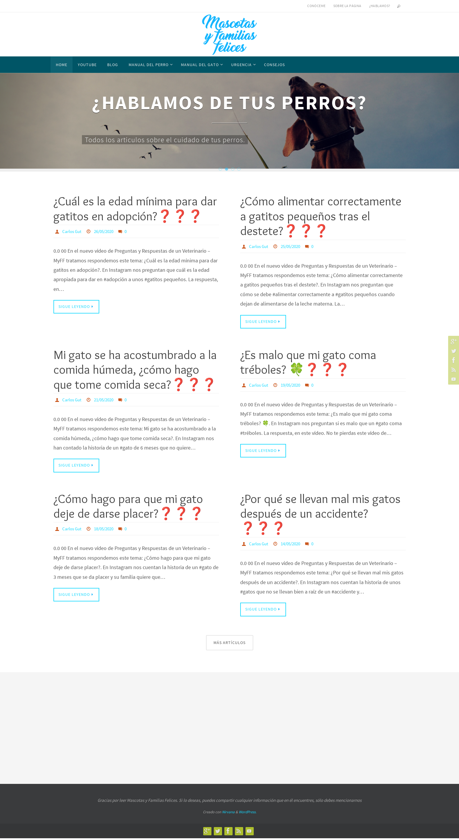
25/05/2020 (293, 246)
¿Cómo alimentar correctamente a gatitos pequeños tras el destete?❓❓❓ (320, 215)
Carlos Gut (72, 231)
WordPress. (247, 813)
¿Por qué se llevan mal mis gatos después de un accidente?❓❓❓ (320, 514)
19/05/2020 (293, 385)
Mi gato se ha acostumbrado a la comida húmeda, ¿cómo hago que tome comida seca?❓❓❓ (135, 370)
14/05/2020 (293, 544)
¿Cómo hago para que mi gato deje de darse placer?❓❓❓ (128, 507)
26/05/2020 (106, 231)
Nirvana (228, 813)
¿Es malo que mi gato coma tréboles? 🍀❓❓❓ (308, 363)
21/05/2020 (106, 400)
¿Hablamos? (379, 6)
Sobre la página (347, 6)
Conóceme (316, 6)
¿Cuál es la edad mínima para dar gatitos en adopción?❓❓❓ (135, 208)
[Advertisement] (229, 728)
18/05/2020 (106, 530)
